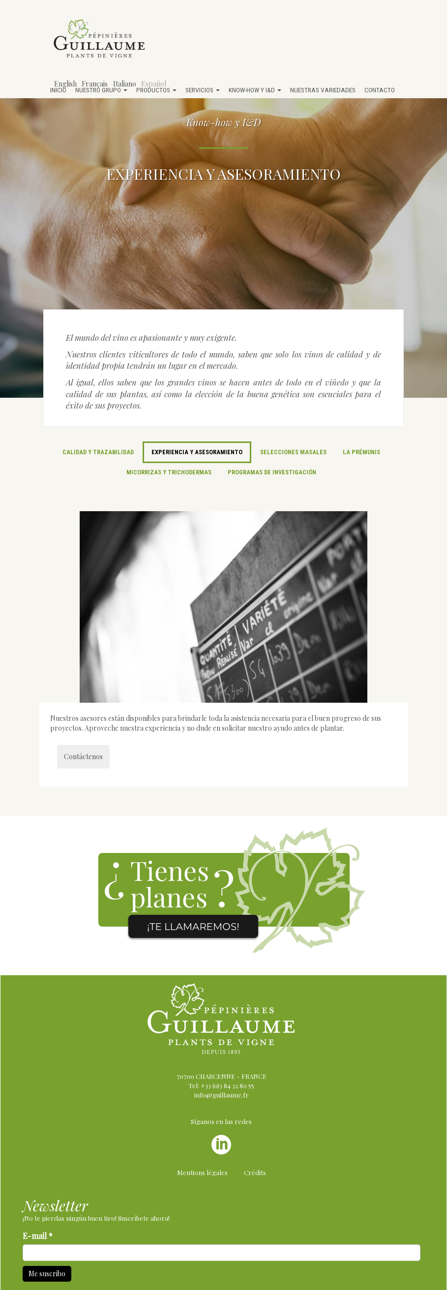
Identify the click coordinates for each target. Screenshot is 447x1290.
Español (153, 83)
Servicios (202, 90)
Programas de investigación (272, 472)
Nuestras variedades (323, 90)
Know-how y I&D (255, 90)
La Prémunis (361, 452)
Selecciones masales (293, 452)
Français (95, 83)
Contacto (379, 90)
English (65, 83)
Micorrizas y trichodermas (168, 472)
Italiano (124, 83)
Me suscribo (47, 1273)
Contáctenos (83, 756)
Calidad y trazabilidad (98, 452)
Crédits (255, 1172)
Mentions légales (202, 1172)
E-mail (38, 1236)
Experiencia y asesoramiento (196, 452)
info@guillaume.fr (221, 1095)
